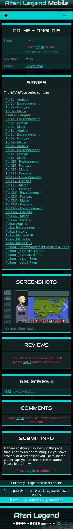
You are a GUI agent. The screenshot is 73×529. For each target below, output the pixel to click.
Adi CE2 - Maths (16, 185)
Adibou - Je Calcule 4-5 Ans (24, 251)
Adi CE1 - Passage (18, 173)
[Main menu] (64, 15)
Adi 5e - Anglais (16, 130)
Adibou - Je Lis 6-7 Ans (21, 262)
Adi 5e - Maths (15, 142)
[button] (20, 307)
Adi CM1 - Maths (17, 200)
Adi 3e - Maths (15, 111)
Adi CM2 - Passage (18, 220)
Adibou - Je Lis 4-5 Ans (21, 258)
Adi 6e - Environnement (22, 150)
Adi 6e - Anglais (16, 146)
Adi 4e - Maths (15, 127)
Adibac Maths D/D (18, 243)
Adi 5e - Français (17, 138)
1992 (7, 391)
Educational (34, 66)
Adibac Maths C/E (18, 239)
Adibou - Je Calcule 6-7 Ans (24, 255)
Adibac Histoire (16, 231)
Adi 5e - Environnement (22, 134)
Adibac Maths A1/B (19, 235)
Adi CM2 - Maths (17, 216)
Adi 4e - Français (17, 123)
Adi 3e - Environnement (22, 103)
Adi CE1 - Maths (16, 169)
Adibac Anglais (16, 224)
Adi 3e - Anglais (16, 99)
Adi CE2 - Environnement (23, 177)
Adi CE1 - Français (18, 165)
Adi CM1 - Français (18, 196)
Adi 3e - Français (17, 107)
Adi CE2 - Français (18, 181)
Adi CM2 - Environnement (24, 208)
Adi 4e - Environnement (22, 119)
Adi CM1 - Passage (18, 204)
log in (40, 47)
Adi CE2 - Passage (18, 189)
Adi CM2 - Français (18, 212)
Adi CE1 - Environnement (23, 161)
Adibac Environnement (22, 227)
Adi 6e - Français (17, 154)
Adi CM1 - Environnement (24, 192)
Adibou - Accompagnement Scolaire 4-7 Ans (37, 247)
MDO (29, 59)
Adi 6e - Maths (15, 158)
